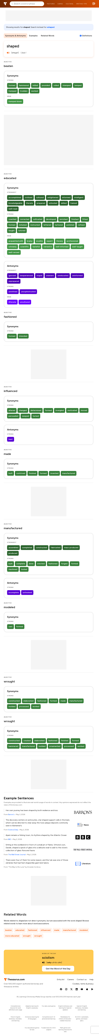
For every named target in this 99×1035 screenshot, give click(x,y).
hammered (24, 85)
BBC (9, 839)
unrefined (13, 291)
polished (70, 225)
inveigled (59, 410)
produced (13, 553)
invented (54, 473)
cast (10, 626)
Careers (70, 979)
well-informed (62, 247)
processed (24, 706)
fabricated (55, 547)
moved (84, 410)
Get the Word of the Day (58, 968)
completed (27, 547)
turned (36, 416)
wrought (27, 936)
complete (20, 564)
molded (12, 706)
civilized (28, 197)
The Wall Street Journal (17, 855)
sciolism (48, 958)
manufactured (68, 473)
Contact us (82, 979)
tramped (12, 91)
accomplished (15, 197)
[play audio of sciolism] (43, 962)
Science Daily (13, 830)
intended (23, 336)
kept (11, 439)
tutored (21, 230)
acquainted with (16, 241)
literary (59, 241)
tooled (24, 569)
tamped (77, 85)
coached (12, 219)
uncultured (25, 302)
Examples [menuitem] (33, 36)
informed (66, 197)
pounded (46, 85)
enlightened (52, 197)
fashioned (52, 564)
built (11, 473)
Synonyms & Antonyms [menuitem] (15, 36)
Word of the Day (49, 953)
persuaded (13, 416)
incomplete (14, 592)
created (27, 740)
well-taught (77, 247)
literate (29, 203)
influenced (45, 930)
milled (35, 85)
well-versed (14, 252)
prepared (41, 203)
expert (50, 241)
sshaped (50, 27)
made (63, 701)
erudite (39, 241)
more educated (12, 936)
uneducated (62, 275)
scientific (24, 247)
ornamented (54, 746)
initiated (23, 225)
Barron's (11, 814)
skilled (64, 203)
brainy (29, 241)
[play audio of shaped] (8, 52)
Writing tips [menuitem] (81, 4)
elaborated (28, 701)
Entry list (60, 979)
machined (13, 569)
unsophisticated (28, 291)
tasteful (36, 247)
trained (73, 203)
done (31, 564)
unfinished (27, 592)
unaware (50, 275)
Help (91, 979)
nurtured (59, 225)
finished (75, 219)
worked (34, 91)
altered (12, 410)
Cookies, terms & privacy (83, 984)
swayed (25, 416)
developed (51, 219)
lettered (47, 225)
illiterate (12, 302)
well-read (13, 209)
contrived (20, 473)
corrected (24, 219)
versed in (48, 247)
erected (41, 564)
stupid (39, 275)
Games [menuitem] (60, 4)
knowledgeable (15, 203)
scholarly (13, 247)
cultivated (37, 219)
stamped (67, 85)
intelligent (78, 197)
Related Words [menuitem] (47, 36)
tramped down (15, 101)
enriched (64, 219)
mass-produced (71, 547)
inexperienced (26, 275)
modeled (84, 930)
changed (23, 410)
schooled (53, 203)
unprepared (14, 281)
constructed (41, 547)
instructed (35, 225)
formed (12, 85)
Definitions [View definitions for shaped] (87, 36)
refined (81, 225)
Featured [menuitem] (51, 4)
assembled (13, 547)
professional (72, 241)
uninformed (77, 275)
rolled (56, 85)
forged (64, 564)
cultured (40, 197)
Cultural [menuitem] (69, 4)
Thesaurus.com (5, 3)
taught (12, 230)
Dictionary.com (93, 3)
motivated (72, 410)
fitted (85, 219)
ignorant (12, 275)
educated (19, 930)
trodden (23, 91)
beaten (8, 930)
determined (36, 410)
